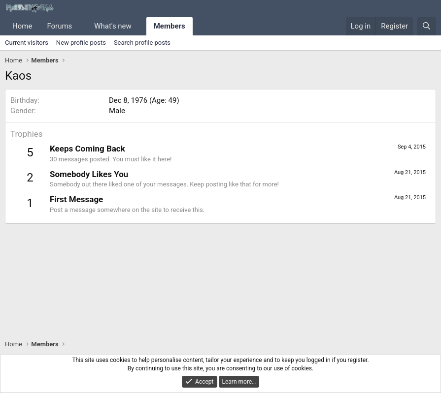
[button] (80, 26)
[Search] (426, 26)
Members (169, 26)
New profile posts (81, 42)
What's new (113, 26)
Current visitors (26, 42)
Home (22, 26)
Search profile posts (142, 42)
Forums (59, 26)
